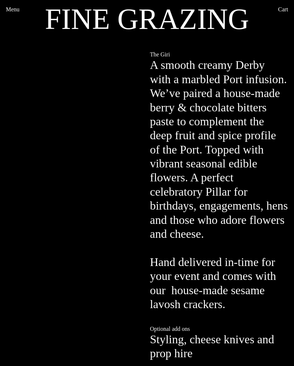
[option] (75, 137)
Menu (12, 9)
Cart (283, 9)
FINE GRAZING (147, 19)
